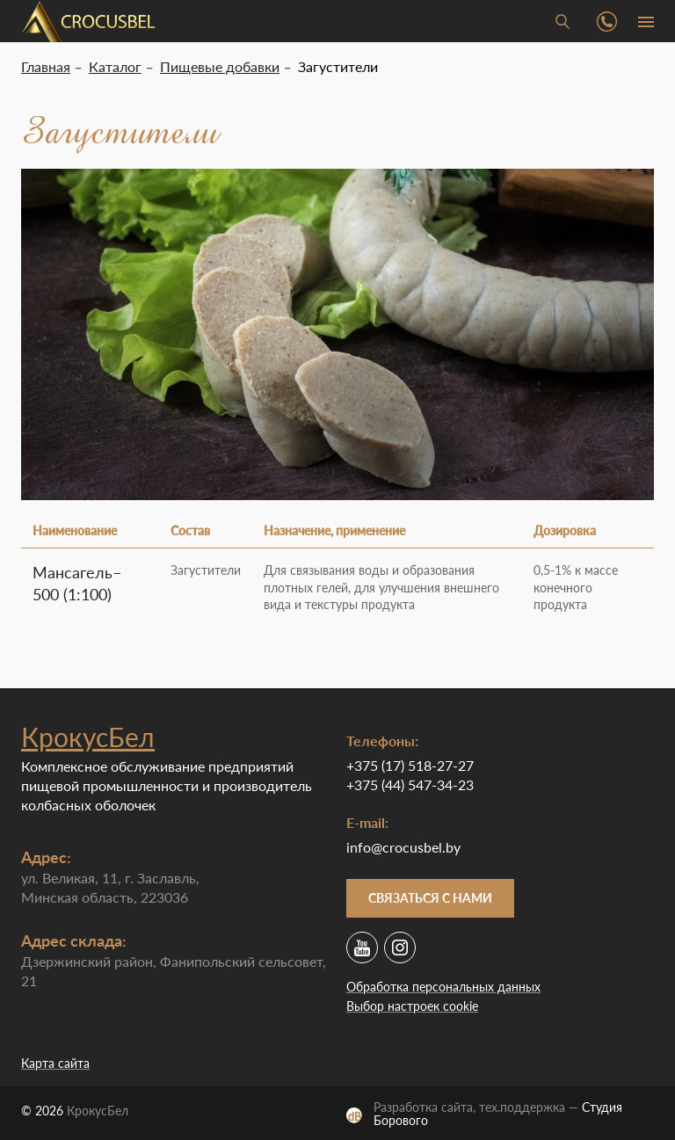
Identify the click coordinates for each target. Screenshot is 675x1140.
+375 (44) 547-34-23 (410, 784)
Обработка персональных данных (443, 986)
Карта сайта (55, 1063)
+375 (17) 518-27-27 (410, 765)
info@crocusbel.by (403, 847)
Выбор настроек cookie (412, 1005)
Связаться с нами (430, 897)
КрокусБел (88, 736)
